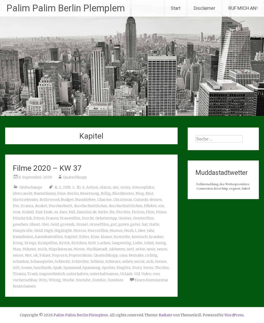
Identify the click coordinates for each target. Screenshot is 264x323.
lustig (160, 243)
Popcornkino (80, 255)
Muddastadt (97, 249)
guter (135, 224)
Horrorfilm (98, 230)
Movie (79, 249)
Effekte (150, 205)
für (112, 212)
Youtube (83, 280)
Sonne (26, 267)
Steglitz (124, 267)
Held (38, 230)
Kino (95, 236)
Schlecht (62, 261)
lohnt (149, 243)
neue (151, 249)
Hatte (154, 224)
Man (17, 249)
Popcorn (59, 255)
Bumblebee (85, 199)
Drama (27, 205)
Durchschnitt (60, 205)
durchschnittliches (125, 205)
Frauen (52, 218)
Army (125, 187)
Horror (79, 230)
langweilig (121, 243)
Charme (104, 199)
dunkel (41, 205)
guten (123, 224)
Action (92, 187)
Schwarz (113, 261)
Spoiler (108, 267)
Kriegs (30, 243)
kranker (156, 236)
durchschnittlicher (90, 205)
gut (114, 224)
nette (140, 249)
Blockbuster (123, 193)
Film (150, 212)
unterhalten (77, 273)
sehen (127, 261)
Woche (68, 280)
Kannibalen (23, 236)
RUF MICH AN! (243, 8)
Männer (29, 249)
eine (17, 212)
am (116, 187)
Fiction (138, 212)
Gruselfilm (99, 224)
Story (137, 267)
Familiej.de (87, 212)
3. (73, 187)
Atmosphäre (143, 187)
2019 (66, 187)
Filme (161, 212)
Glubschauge (30, 187)
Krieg (18, 243)
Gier (45, 224)
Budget (67, 199)
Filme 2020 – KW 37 (47, 168)
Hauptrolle (23, 230)
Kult (92, 243)
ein (161, 205)
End (39, 212)
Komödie (122, 236)
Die (16, 205)
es (56, 212)
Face (63, 212)
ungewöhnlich (52, 273)
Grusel (82, 224)
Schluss (97, 261)
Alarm (105, 187)
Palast (45, 255)
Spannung (91, 267)
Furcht (88, 218)
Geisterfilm (143, 218)
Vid (137, 273)
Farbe (103, 212)
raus (123, 255)
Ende (48, 212)
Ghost (34, 224)
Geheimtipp (106, 218)
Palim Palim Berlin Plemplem (65, 8)
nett (130, 249)
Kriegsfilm (47, 243)
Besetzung (89, 193)
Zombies (115, 280)
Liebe (138, 243)
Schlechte (80, 261)
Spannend (72, 267)
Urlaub (126, 273)
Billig (106, 193)
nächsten (117, 249)
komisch (139, 236)
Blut (149, 193)
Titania (19, 273)
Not (28, 255)
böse (61, 193)
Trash (32, 273)
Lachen (103, 243)
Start (175, 8)
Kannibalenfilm (49, 236)
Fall (72, 212)
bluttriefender (25, 199)
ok (35, 255)
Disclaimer (204, 8)
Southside (43, 267)
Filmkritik (22, 218)
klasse (106, 236)
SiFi (16, 267)
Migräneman (60, 249)
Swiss (148, 267)
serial (139, 261)
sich (149, 261)
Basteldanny (45, 193)
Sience (161, 261)
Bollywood (49, 199)
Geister (125, 218)
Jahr (150, 230)
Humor (116, 230)
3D (78, 187)
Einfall (28, 212)
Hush (129, 230)
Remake (136, 255)
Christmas (122, 199)
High (48, 230)
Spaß (57, 267)
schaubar (21, 261)
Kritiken (79, 243)
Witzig (55, 280)
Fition (39, 218)
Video (146, 273)
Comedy (141, 199)
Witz (43, 280)
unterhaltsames (104, 273)
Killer (84, 236)
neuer (162, 249)
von (156, 273)
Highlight (63, 230)
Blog (140, 193)
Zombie (99, 280)
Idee (141, 230)
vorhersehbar (25, 280)
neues (18, 255)
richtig (151, 255)
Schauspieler (41, 261)
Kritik (64, 243)
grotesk (67, 224)
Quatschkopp (75, 177)
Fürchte (123, 212)
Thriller (162, 267)
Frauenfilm (70, 218)
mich (42, 249)
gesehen (20, 224)
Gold (55, 224)
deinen (156, 199)
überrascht (22, 193)
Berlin (73, 193)
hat (145, 224)
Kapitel (71, 236)
